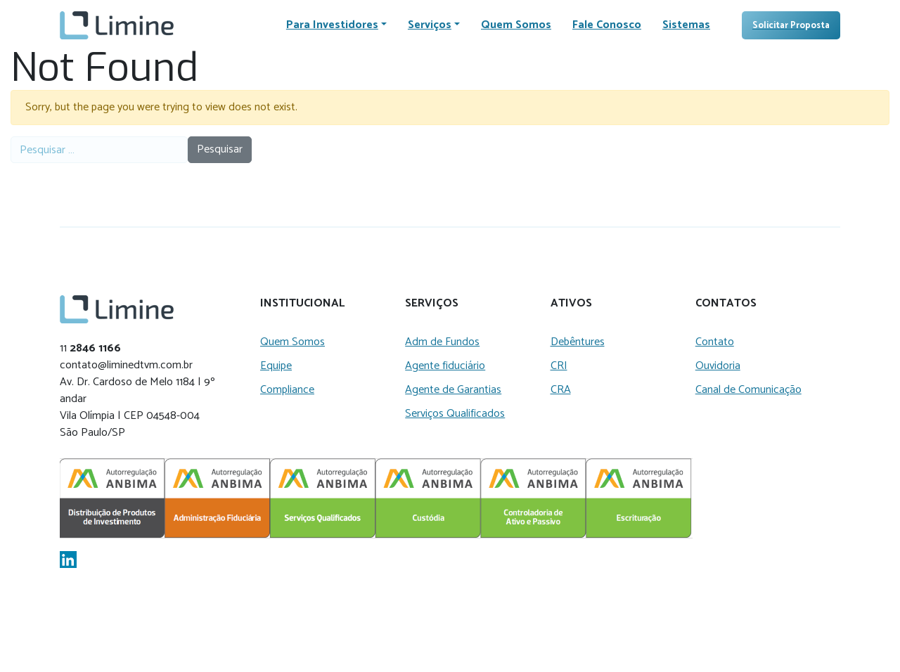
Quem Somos (516, 24)
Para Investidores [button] (332, 24)
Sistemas (686, 24)
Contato (714, 341)
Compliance (287, 389)
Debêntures (578, 341)
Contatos (726, 303)
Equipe (276, 365)
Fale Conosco (606, 24)
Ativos (571, 303)
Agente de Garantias (453, 389)
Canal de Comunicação (748, 389)
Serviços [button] (429, 24)
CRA (561, 389)
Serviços (431, 303)
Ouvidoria (717, 365)
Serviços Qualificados (455, 413)
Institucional (302, 303)
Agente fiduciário (445, 365)
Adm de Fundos (442, 341)
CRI (559, 365)
